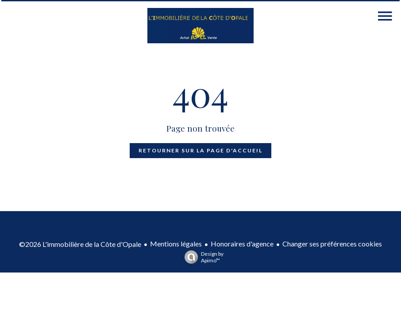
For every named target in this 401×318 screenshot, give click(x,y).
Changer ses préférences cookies (332, 243)
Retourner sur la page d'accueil (200, 150)
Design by (202, 257)
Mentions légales (176, 243)
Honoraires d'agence (242, 243)
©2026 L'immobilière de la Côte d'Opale (80, 244)
